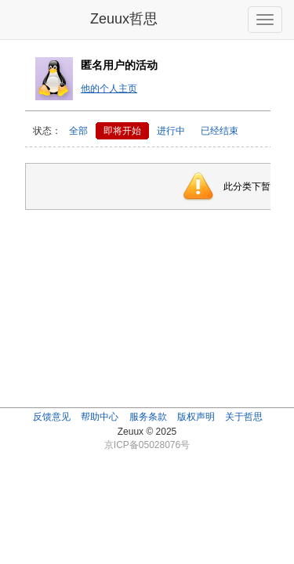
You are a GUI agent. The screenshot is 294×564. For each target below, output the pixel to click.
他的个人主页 (109, 88)
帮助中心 (99, 416)
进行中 (171, 130)
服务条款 (148, 416)
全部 (78, 130)
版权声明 (196, 416)
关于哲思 (244, 416)
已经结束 (219, 130)
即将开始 (122, 130)
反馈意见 (52, 416)
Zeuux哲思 (124, 19)
